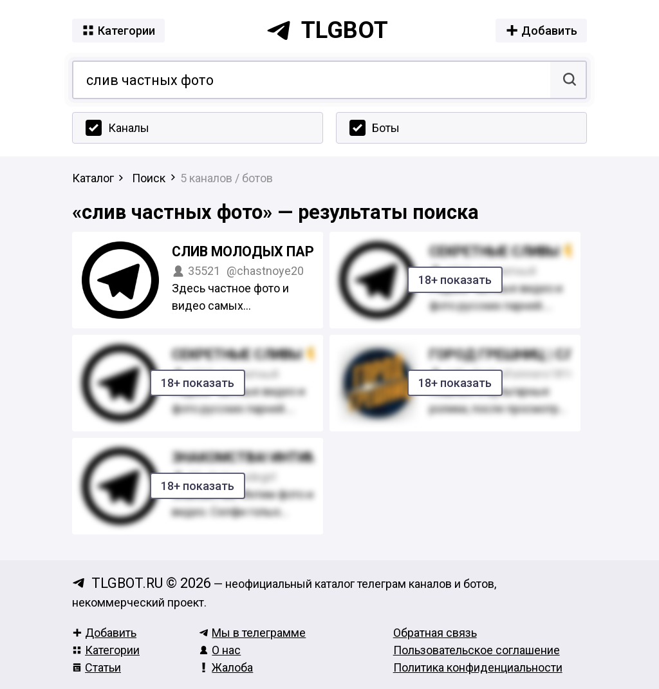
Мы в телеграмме (252, 632)
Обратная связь (435, 632)
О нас (220, 650)
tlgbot (327, 30)
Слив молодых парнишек (267, 251)
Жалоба (226, 667)
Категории (106, 650)
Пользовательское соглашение (476, 650)
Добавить (104, 632)
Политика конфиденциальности (477, 667)
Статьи (96, 667)
